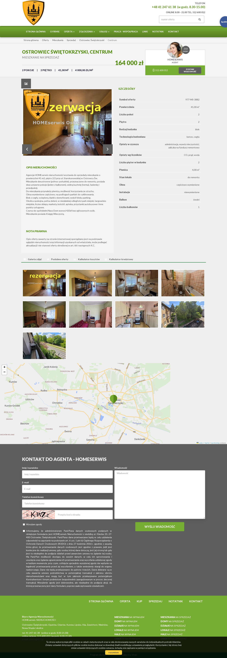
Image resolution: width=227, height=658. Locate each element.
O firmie (54, 31)
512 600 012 (160, 70)
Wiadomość (120, 467)
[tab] (26, 83)
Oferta (125, 601)
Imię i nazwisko (30, 467)
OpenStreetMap (215, 443)
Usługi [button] (104, 31)
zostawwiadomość (190, 70)
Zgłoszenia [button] (87, 31)
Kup (139, 601)
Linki (145, 31)
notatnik (158, 31)
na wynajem (129, 617)
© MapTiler (207, 443)
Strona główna (36, 31)
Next (108, 149)
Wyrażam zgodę (32, 524)
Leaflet (200, 443)
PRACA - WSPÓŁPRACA (126, 31)
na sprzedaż (176, 617)
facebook (150, 19)
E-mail (25, 482)
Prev (27, 149)
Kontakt (173, 31)
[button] (113, 399)
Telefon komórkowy (33, 497)
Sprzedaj (155, 601)
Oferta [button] (69, 31)
